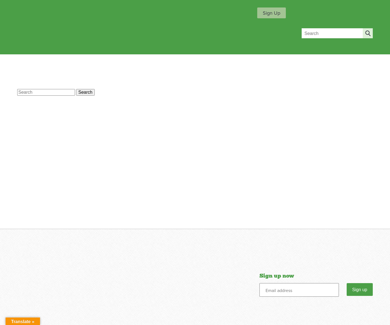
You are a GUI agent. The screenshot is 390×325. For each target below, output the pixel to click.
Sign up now (276, 276)
